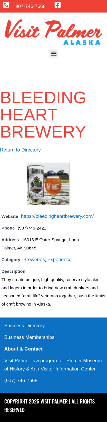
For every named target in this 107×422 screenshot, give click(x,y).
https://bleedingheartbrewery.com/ (57, 216)
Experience (59, 259)
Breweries (34, 259)
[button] (53, 53)
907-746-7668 (30, 6)
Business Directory (24, 325)
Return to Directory (20, 150)
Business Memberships (29, 337)
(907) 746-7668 (20, 380)
